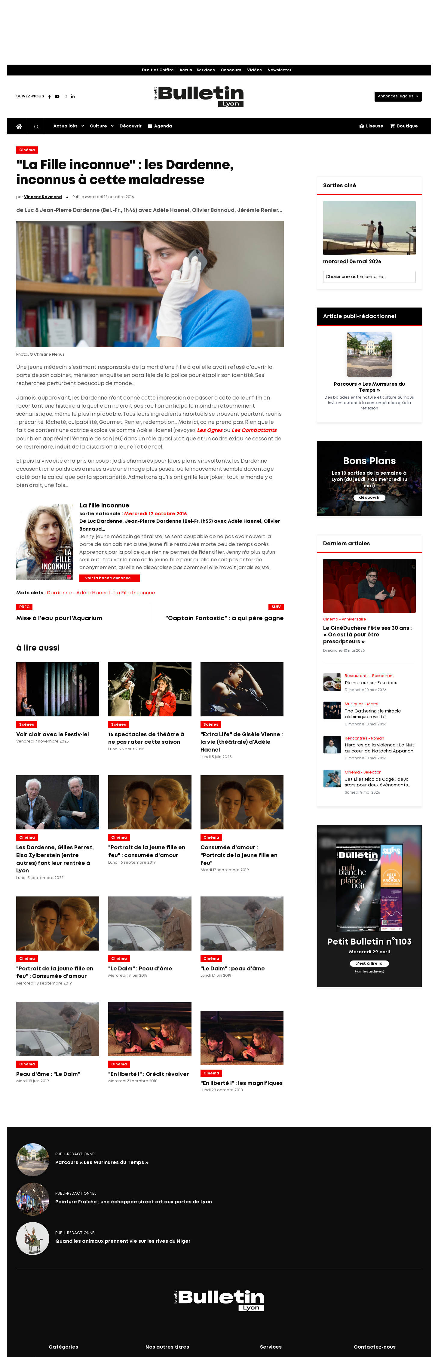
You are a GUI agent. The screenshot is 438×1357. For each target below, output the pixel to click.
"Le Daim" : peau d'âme (233, 968)
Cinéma (27, 150)
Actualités (66, 126)
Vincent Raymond (43, 197)
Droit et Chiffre (158, 70)
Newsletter (280, 70)
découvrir (369, 497)
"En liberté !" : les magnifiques (242, 1083)
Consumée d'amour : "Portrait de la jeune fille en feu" (239, 855)
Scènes (26, 724)
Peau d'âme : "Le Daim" (48, 1074)
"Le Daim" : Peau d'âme (140, 968)
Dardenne (59, 593)
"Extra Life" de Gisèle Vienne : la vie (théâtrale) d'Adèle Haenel (242, 742)
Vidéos (254, 70)
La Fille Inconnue (134, 593)
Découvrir (131, 126)
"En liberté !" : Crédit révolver (148, 1074)
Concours (231, 70)
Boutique (404, 126)
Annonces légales (395, 96)
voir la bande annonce (108, 578)
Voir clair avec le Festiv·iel (52, 734)
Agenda (160, 126)
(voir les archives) (369, 971)
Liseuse (371, 126)
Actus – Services (197, 70)
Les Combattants (254, 430)
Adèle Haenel (93, 593)
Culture (98, 126)
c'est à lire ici (369, 964)
